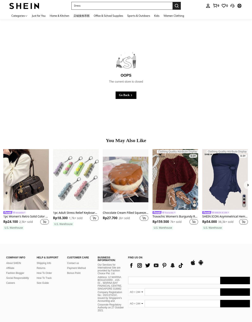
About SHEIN (13, 263)
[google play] (201, 264)
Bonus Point (73, 273)
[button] (232, 5)
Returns (41, 268)
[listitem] (26, 189)
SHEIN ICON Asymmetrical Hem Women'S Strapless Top (225, 216)
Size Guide (43, 283)
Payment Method (76, 268)
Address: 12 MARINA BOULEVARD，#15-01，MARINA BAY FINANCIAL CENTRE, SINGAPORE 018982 (110, 283)
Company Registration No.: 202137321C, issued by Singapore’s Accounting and (110, 296)
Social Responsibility (17, 278)
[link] (216, 5)
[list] (157, 265)
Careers (10, 283)
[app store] (193, 264)
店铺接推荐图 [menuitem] (81, 15)
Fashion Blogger (15, 273)
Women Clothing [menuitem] (173, 15)
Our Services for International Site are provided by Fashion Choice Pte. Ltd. (109, 269)
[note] (13, 228)
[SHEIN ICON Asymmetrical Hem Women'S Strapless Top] (225, 179)
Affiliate (10, 268)
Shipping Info (44, 263)
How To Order (44, 273)
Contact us (73, 263)
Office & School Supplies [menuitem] (108, 15)
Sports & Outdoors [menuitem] (138, 15)
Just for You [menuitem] (39, 15)
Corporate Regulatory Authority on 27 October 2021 (111, 307)
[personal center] (208, 5)
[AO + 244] (136, 292)
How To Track (44, 278)
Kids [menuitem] (156, 15)
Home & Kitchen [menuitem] (59, 15)
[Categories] (19, 16)
